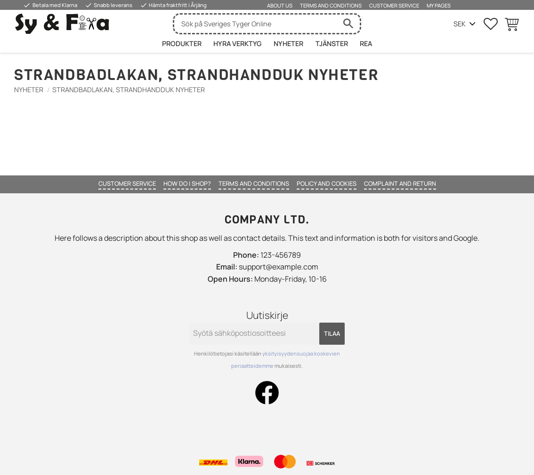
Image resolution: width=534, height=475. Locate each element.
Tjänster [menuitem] (332, 43)
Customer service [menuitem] (394, 5)
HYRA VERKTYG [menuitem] (237, 43)
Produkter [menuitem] (182, 43)
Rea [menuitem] (366, 43)
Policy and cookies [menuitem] (326, 183)
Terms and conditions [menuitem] (331, 5)
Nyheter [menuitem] (288, 43)
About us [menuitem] (279, 5)
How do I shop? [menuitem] (187, 183)
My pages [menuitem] (439, 5)
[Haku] (348, 24)
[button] (491, 24)
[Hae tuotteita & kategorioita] (255, 24)
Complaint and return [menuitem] (400, 183)
